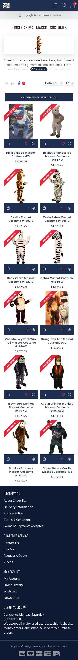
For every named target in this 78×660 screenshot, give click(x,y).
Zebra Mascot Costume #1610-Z (57, 279)
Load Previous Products (41, 97)
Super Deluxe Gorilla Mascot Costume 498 (57, 470)
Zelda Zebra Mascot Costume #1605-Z (57, 219)
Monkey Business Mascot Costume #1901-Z (21, 471)
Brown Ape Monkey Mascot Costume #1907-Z (20, 407)
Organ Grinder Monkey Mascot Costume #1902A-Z (57, 407)
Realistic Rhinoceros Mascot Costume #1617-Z (57, 156)
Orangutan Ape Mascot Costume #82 (57, 341)
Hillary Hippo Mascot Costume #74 (21, 154)
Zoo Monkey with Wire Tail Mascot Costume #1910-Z (21, 342)
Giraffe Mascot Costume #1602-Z (21, 219)
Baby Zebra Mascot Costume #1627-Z (21, 279)
